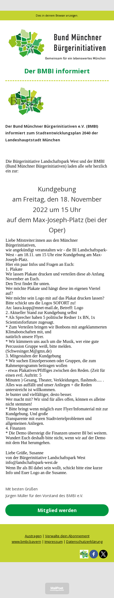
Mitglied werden (57, 510)
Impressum (54, 541)
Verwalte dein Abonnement (67, 535)
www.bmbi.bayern (26, 541)
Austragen (33, 535)
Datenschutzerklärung (84, 541)
